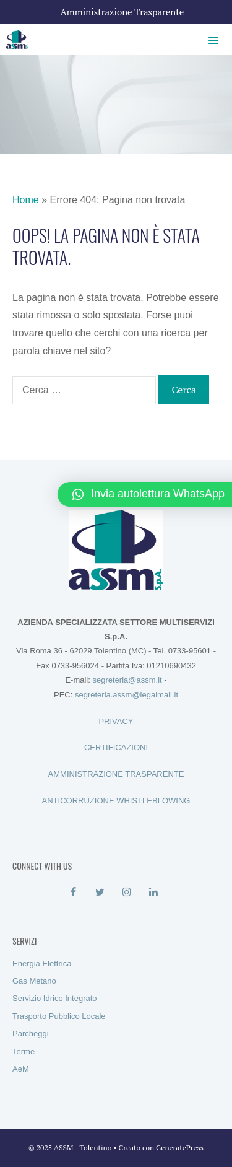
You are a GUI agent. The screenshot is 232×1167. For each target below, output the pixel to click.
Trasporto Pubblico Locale (59, 1016)
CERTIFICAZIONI (116, 747)
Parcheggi (30, 1033)
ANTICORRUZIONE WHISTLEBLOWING (116, 800)
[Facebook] (73, 892)
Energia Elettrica (41, 963)
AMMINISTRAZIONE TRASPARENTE (116, 774)
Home (25, 199)
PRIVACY (115, 721)
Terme (23, 1051)
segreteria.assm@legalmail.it (126, 694)
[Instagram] (127, 892)
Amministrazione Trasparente (122, 12)
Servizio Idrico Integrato (54, 998)
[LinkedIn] (154, 892)
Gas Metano (34, 981)
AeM (20, 1068)
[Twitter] (100, 892)
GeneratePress (180, 1147)
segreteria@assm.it (126, 679)
